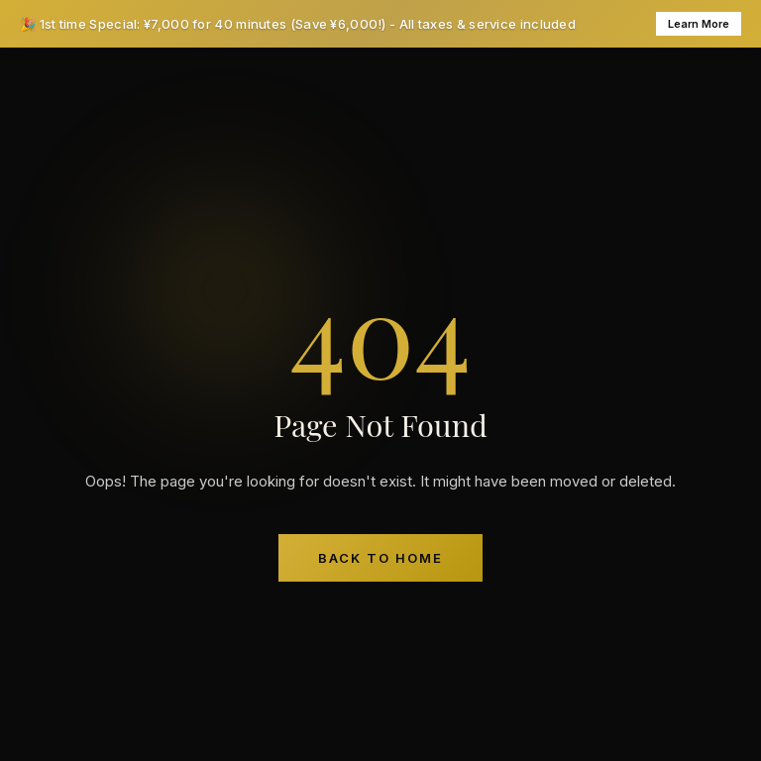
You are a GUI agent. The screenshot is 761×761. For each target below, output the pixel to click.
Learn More (698, 24)
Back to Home (380, 558)
